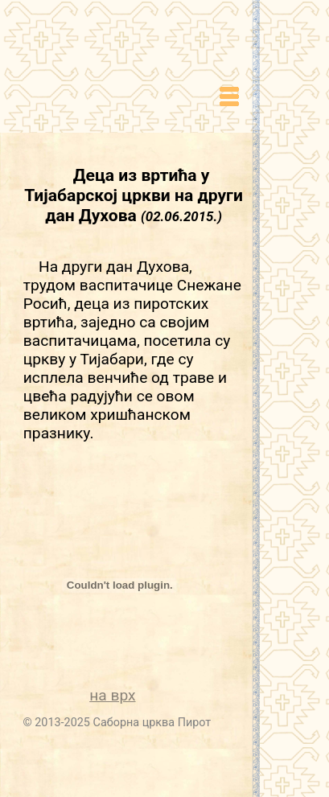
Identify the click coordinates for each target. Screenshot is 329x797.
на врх (112, 695)
